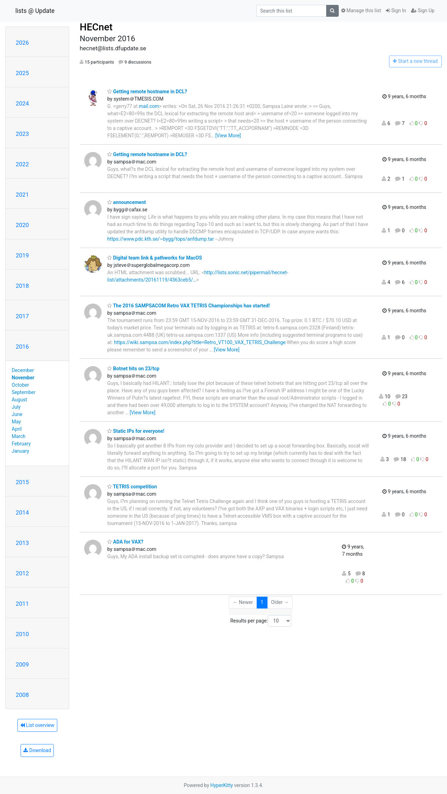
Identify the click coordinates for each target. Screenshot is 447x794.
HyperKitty (221, 785)
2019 (22, 255)
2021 (22, 194)
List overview (37, 725)
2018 (22, 285)
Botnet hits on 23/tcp (133, 368)
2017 (22, 316)
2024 (22, 103)
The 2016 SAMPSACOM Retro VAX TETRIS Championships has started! (188, 305)
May (16, 421)
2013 (22, 542)
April (17, 429)
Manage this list (361, 10)
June (17, 414)
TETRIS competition (132, 486)
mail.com (149, 106)
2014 (22, 512)
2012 (22, 573)
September (24, 392)
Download (37, 750)
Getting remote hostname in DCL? (147, 91)
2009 (22, 664)
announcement (126, 202)
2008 (22, 694)
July (16, 407)
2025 (22, 73)
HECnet (96, 27)
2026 (22, 42)
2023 (22, 133)
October (20, 385)
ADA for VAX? (125, 542)
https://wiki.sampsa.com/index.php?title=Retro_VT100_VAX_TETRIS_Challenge (200, 342)
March (19, 436)
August (19, 399)
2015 (22, 482)
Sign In (396, 10)
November (23, 377)
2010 (22, 634)
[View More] (228, 135)
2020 (22, 224)
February (21, 443)
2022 (22, 164)
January (20, 451)
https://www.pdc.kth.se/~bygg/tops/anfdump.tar (160, 239)
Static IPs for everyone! (135, 431)
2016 (22, 346)
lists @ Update (34, 10)
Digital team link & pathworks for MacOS (154, 258)
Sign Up (422, 10)
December (23, 370)
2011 (22, 603)
